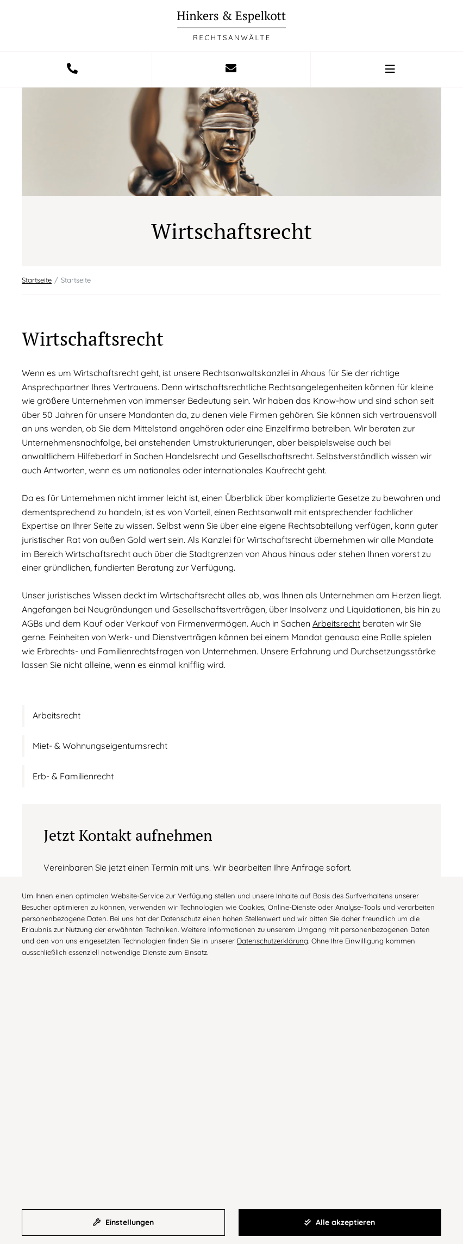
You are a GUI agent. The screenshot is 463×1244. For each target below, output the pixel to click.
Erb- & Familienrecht (73, 776)
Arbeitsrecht (336, 623)
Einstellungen (123, 1222)
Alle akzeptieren (339, 1222)
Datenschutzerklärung (272, 940)
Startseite (37, 280)
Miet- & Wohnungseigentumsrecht (100, 745)
